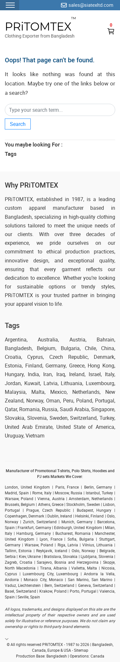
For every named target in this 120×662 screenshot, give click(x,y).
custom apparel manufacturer (44, 207)
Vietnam (35, 435)
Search (18, 124)
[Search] (60, 110)
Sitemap (81, 650)
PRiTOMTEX (38, 26)
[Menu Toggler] (9, 5)
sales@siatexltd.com (90, 5)
